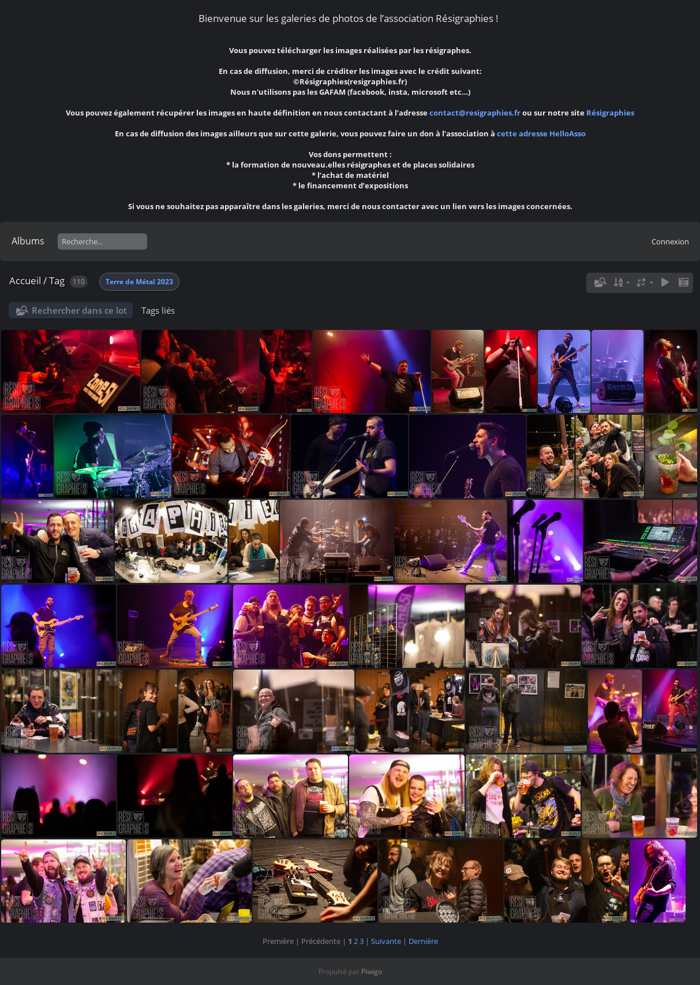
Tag (57, 280)
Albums (28, 241)
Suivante (386, 941)
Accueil (25, 280)
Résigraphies (610, 112)
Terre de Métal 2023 (139, 282)
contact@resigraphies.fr (475, 112)
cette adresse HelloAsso (541, 133)
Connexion (670, 241)
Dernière (423, 941)
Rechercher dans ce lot (79, 310)
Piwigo (371, 971)
